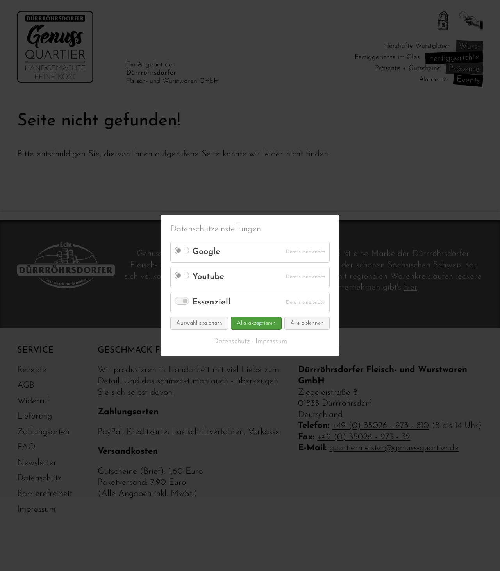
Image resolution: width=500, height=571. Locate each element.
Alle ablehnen (307, 323)
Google (206, 251)
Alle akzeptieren (256, 323)
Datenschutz (231, 341)
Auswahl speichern (199, 323)
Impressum (271, 341)
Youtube (208, 276)
